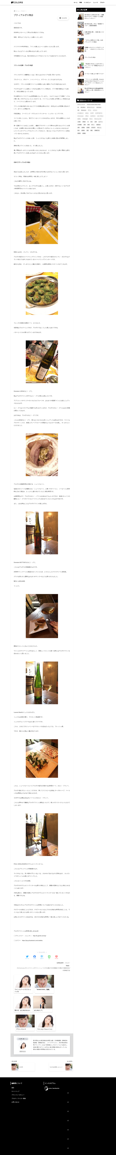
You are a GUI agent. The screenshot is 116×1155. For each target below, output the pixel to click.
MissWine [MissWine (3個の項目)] (83, 107)
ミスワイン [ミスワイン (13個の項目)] (92, 116)
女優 (48, 968)
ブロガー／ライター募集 (19, 1078)
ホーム (75, 2)
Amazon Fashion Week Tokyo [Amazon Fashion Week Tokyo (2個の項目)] (94, 104)
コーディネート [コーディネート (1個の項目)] (98, 113)
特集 (80, 2)
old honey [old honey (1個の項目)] (99, 107)
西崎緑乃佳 (67, 970)
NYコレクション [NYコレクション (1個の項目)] (90, 107)
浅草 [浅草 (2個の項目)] (79, 127)
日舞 (60, 968)
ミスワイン (30, 968)
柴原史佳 (66, 968)
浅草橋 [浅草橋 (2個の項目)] (83, 127)
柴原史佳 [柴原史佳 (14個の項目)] (98, 124)
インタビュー (87, 2)
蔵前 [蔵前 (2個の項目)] (91, 130)
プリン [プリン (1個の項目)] (86, 116)
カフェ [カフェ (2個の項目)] (86, 113)
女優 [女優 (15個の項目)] (96, 121)
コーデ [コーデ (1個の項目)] (91, 113)
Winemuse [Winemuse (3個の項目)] (83, 110)
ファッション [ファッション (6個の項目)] (80, 116)
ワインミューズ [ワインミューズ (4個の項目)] (97, 119)
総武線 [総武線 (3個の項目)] (83, 130)
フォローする (58, 1138)
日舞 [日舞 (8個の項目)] (84, 124)
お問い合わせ (15, 1082)
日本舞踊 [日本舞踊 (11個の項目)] (79, 124)
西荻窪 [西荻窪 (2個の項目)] (79, 133)
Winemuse (21, 968)
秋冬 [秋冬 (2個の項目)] (79, 130)
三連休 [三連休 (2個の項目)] (79, 121)
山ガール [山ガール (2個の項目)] (100, 121)
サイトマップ (15, 1071)
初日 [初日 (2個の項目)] (91, 121)
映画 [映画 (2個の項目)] (88, 124)
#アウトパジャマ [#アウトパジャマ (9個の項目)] (81, 104)
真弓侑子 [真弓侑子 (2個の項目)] (93, 127)
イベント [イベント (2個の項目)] (95, 110)
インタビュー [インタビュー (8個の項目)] (80, 113)
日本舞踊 (54, 968)
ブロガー (102, 2)
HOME (58, 1147)
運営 (13, 1067)
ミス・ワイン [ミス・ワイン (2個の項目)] (100, 116)
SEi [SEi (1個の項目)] (78, 110)
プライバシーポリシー (18, 1074)
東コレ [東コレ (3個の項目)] (93, 124)
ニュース (95, 2)
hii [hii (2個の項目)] (78, 107)
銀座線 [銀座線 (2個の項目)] (84, 133)
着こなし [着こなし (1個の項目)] (99, 127)
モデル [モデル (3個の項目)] (79, 119)
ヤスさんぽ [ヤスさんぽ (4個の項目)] (85, 119)
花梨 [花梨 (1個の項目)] (88, 130)
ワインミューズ (39, 968)
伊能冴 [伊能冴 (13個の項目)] (84, 121)
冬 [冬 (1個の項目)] (88, 121)
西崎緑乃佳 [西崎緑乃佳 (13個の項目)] (97, 130)
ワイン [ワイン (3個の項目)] (90, 119)
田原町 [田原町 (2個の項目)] (88, 127)
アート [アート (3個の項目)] (89, 110)
